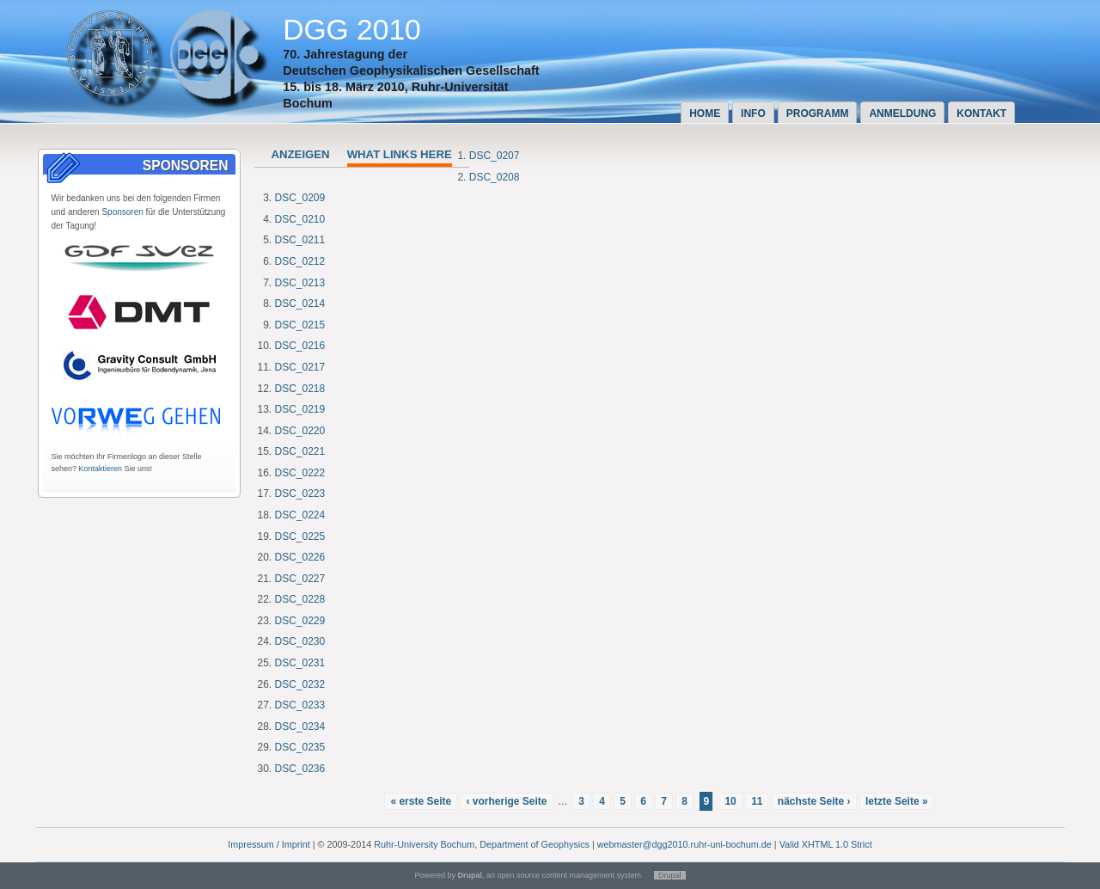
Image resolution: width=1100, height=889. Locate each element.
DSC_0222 (300, 473)
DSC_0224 (300, 515)
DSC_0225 (300, 536)
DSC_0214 (300, 303)
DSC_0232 (300, 684)
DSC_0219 (300, 409)
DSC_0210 (300, 219)
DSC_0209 (300, 198)
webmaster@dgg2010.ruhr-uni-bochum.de (684, 844)
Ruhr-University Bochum (424, 844)
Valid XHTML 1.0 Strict (825, 844)
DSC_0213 (300, 283)
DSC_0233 (300, 705)
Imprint (296, 844)
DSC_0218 (300, 389)
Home (704, 113)
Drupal (669, 875)
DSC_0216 (300, 346)
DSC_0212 (300, 261)
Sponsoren (122, 212)
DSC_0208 (494, 177)
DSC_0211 (300, 240)
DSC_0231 (300, 663)
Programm (817, 113)
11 (756, 801)
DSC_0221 (300, 451)
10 (730, 801)
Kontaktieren (101, 468)
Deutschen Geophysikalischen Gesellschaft (411, 70)
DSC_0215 (300, 325)
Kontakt (981, 113)
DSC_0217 (300, 367)
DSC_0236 (300, 769)
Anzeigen (301, 154)
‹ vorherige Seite (506, 801)
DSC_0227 (300, 579)
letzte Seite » (896, 801)
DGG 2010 (352, 30)
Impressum (250, 844)
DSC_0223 (300, 493)
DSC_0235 (300, 747)
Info (753, 113)
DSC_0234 (300, 726)
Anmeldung (902, 113)
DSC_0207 (494, 156)
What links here (399, 154)
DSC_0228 (300, 599)
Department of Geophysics (535, 844)
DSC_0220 (300, 431)
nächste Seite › (814, 801)
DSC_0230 (300, 641)
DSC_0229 (300, 621)
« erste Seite (420, 801)
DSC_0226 (300, 557)
